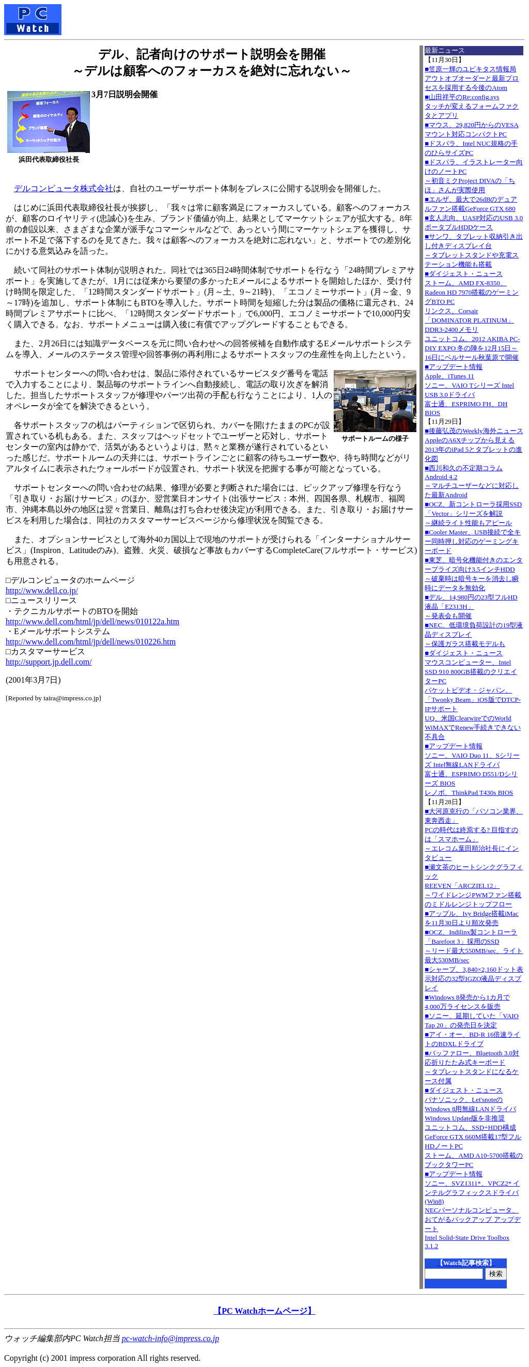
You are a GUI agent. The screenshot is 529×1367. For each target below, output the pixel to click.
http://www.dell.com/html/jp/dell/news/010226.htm (91, 641)
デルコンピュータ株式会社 (63, 188)
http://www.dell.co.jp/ (42, 590)
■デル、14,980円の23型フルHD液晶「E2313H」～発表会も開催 (471, 606)
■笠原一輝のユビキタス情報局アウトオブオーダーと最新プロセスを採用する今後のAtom (472, 78)
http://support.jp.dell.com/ (49, 661)
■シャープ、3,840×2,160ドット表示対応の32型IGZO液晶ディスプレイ (474, 978)
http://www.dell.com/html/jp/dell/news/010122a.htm (92, 621)
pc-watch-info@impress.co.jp (170, 1338)
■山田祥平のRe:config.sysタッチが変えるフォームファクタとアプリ (472, 106)
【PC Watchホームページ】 (264, 1311)
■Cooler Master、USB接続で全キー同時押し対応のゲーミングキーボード (473, 541)
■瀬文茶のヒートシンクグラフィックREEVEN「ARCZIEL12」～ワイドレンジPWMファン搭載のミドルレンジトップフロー (474, 885)
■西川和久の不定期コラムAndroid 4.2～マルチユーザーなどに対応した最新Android (472, 481)
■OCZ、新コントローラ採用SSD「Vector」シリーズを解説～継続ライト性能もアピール (473, 513)
